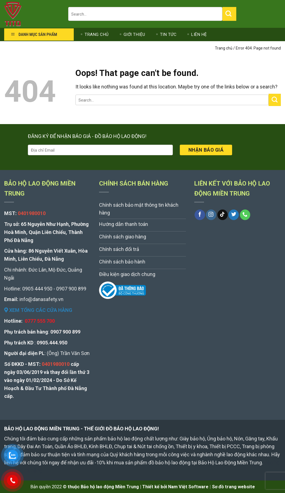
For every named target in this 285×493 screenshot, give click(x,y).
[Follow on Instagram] (211, 214)
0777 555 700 (40, 321)
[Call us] (245, 214)
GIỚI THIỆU (134, 34)
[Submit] (229, 14)
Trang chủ (223, 48)
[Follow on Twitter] (234, 214)
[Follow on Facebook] (200, 214)
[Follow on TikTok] (222, 214)
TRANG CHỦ (97, 34)
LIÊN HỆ (199, 34)
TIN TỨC (168, 34)
